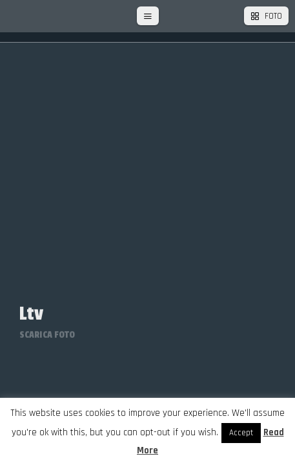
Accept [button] (241, 433)
